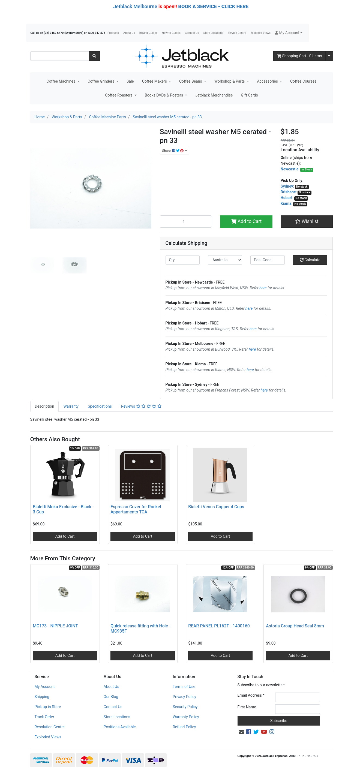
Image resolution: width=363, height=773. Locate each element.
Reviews (141, 406)
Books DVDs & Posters (164, 95)
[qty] (183, 260)
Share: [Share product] (173, 151)
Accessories (268, 81)
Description (44, 406)
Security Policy (185, 707)
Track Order (44, 717)
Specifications (100, 406)
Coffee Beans (191, 81)
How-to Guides (171, 33)
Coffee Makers (155, 81)
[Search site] (94, 56)
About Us (129, 33)
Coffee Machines (61, 81)
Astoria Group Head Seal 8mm (295, 625)
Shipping (42, 696)
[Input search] (59, 56)
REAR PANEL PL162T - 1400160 (219, 625)
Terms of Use (184, 686)
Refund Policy (184, 727)
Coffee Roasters (119, 95)
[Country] (225, 260)
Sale (130, 81)
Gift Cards (249, 95)
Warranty (71, 406)
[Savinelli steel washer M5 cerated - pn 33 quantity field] (186, 221)
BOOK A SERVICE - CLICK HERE (213, 6)
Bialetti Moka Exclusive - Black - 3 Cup (63, 509)
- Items (299, 56)
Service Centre (237, 33)
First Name (247, 707)
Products (113, 33)
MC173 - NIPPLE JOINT (55, 625)
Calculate (310, 260)
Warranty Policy (186, 717)
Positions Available (120, 727)
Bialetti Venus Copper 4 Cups (216, 506)
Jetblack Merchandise (214, 95)
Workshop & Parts (230, 81)
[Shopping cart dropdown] (329, 56)
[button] (289, 33)
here (262, 288)
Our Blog (111, 696)
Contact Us (192, 33)
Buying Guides (148, 33)
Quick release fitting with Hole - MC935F (140, 628)
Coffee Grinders (101, 81)
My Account (45, 686)
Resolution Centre (50, 727)
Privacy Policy (184, 696)
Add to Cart (246, 221)
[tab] (44, 406)
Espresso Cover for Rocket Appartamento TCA (135, 509)
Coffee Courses (303, 81)
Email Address (251, 695)
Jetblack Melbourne (135, 6)
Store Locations (213, 33)
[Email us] (241, 732)
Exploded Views (260, 33)
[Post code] (267, 260)
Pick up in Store (48, 707)
